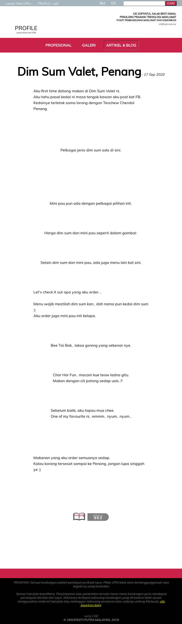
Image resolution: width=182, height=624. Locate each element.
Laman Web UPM (15, 3)
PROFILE (41, 3)
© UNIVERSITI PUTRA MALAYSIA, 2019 (91, 620)
